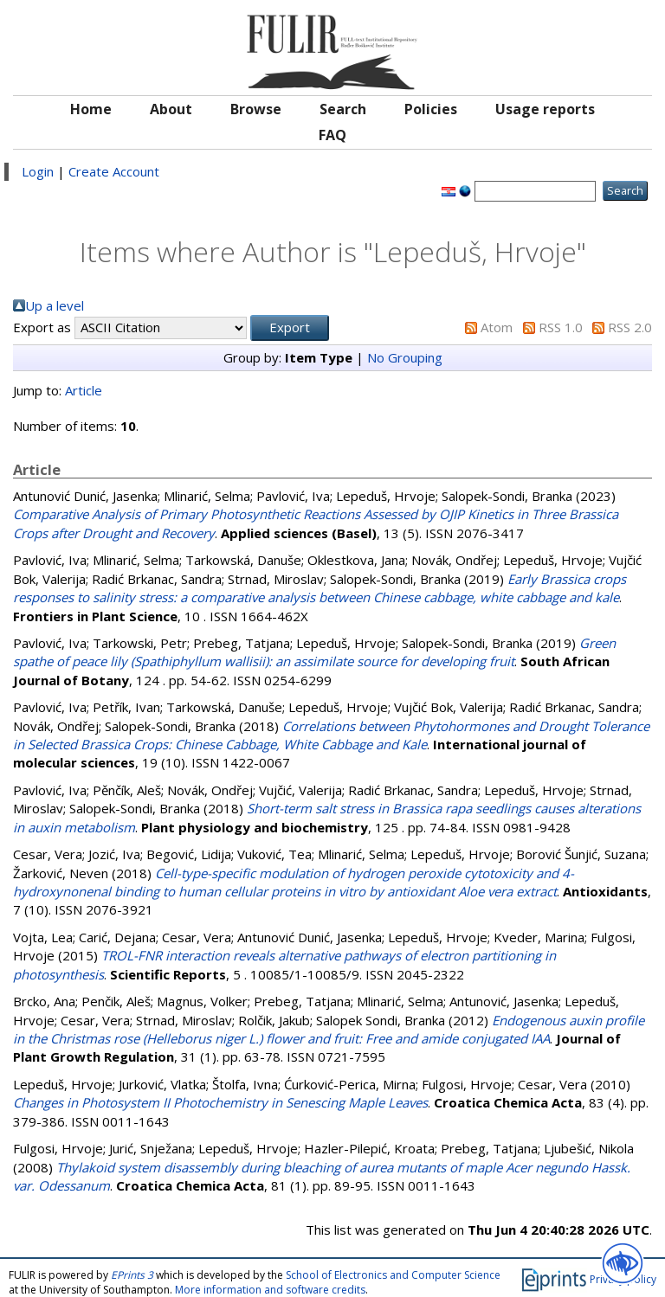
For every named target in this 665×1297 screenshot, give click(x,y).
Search (343, 109)
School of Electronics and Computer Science (393, 1275)
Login (38, 171)
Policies (430, 109)
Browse (255, 109)
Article (83, 390)
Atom (497, 327)
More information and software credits (270, 1289)
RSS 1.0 (561, 327)
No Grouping (404, 357)
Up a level (54, 305)
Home (91, 109)
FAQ (332, 134)
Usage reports (545, 109)
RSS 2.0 (630, 327)
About (171, 109)
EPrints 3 (132, 1275)
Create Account (113, 171)
